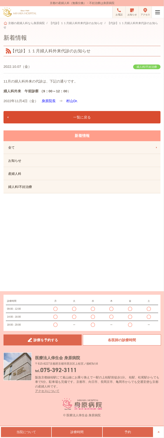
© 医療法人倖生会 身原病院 (82, 415)
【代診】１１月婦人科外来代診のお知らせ (76, 23)
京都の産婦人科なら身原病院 (26, 23)
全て (83, 147)
